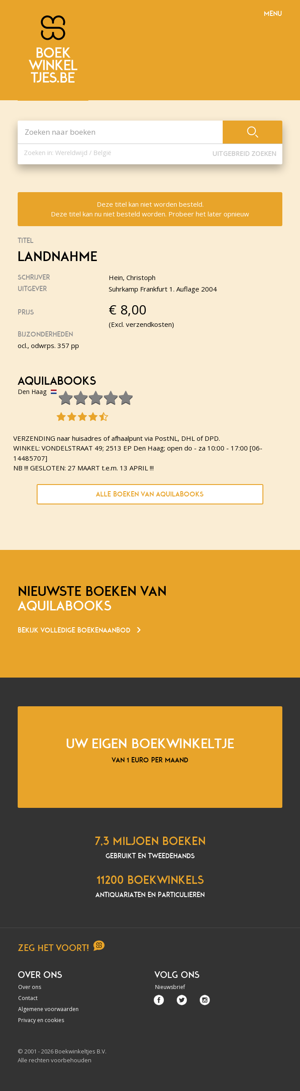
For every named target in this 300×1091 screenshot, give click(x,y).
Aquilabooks (57, 381)
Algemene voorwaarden (48, 1009)
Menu (273, 14)
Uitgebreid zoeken (244, 153)
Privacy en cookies (41, 1020)
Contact (28, 998)
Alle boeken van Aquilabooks (150, 494)
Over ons (29, 987)
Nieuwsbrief (170, 987)
